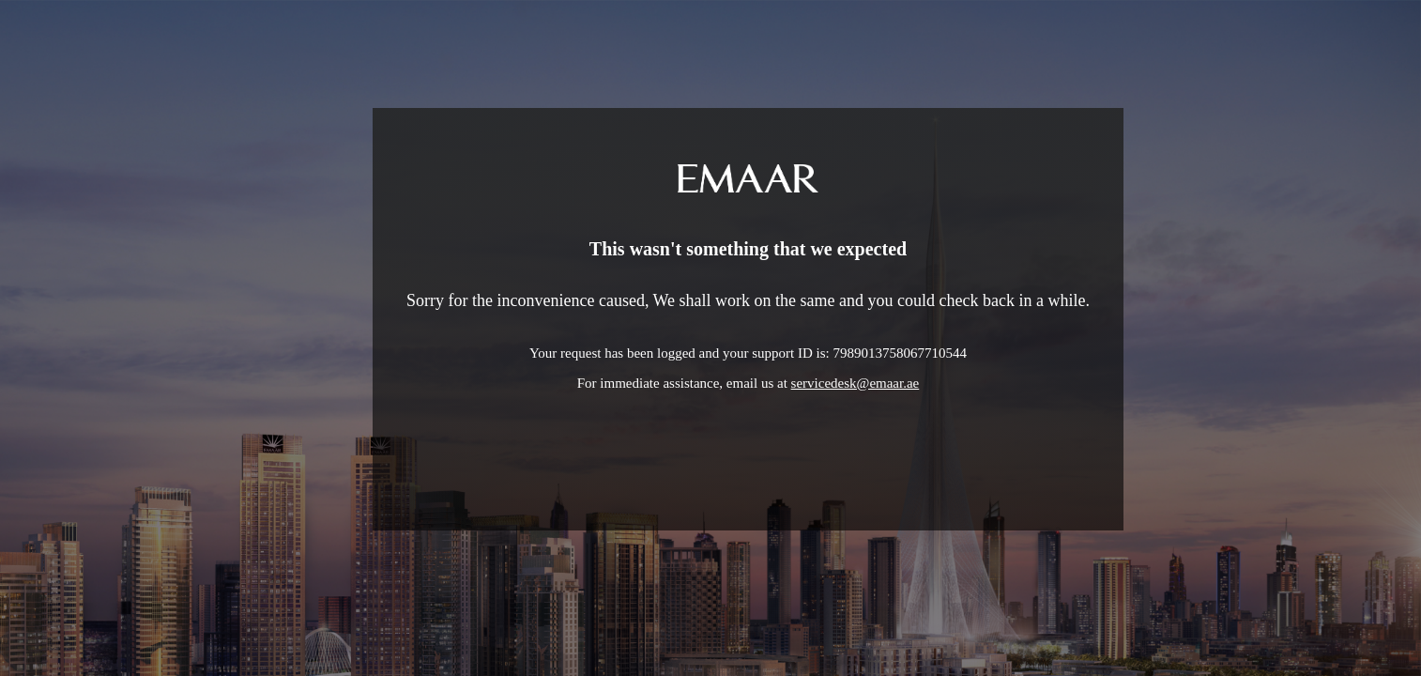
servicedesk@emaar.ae (855, 383)
